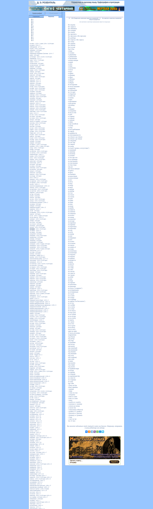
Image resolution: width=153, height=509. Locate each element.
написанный (33, 250)
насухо (31, 353)
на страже (32, 349)
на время (32, 91)
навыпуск (32, 108)
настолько (32, 345)
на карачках (33, 181)
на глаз (32, 114)
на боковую (33, 57)
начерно (32, 399)
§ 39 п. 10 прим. (44, 489)
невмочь (32, 479)
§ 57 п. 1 (39, 429)
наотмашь (32, 225)
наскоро (32, 328)
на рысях (32, 316)
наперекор (33, 240)
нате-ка (32, 356)
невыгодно (33, 503)
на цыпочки (33, 393)
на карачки (33, 182)
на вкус (32, 90)
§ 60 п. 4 (40, 505)
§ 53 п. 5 (37, 156)
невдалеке (33, 436)
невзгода (32, 455)
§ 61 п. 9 (39, 460)
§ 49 (37, 192)
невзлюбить (33, 462)
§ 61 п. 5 (41, 414)
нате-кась (32, 358)
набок (31, 55)
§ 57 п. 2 (39, 426)
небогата (32, 419)
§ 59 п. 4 (38, 457)
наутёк (31, 373)
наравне (32, 287)
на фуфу (32, 384)
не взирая (32, 457)
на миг (31, 210)
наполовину (33, 260)
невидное (32, 472)
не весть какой (34, 449)
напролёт (32, 278)
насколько (32, 326)
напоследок (33, 270)
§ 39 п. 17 (43, 207)
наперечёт (32, 249)
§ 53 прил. (39, 50)
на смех (32, 335)
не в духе (32, 439)
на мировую (33, 212)
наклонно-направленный (36, 186)
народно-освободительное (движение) (40, 305)
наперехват (33, 247)
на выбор (32, 98)
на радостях (33, 288)
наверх (32, 70)
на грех (32, 128)
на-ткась (32, 361)
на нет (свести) (34, 217)
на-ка (31, 177)
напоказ (32, 257)
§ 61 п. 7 (44, 452)
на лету (32, 199)
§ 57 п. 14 (39, 469)
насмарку (32, 331)
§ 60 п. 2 (42, 480)
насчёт (31, 354)
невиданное (33, 467)
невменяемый (33, 474)
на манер (32, 204)
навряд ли (32, 93)
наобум (32, 220)
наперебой (33, 234)
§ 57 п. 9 (40, 482)
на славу (32, 330)
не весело (32, 447)
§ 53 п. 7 (36, 60)
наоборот (32, 219)
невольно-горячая (35, 489)
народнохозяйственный (36, 310)
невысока (32, 507)
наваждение (33, 58)
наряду (32, 318)
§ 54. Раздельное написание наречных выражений (84, 18)
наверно (32, 66)
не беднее (32, 412)
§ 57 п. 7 (39, 422)
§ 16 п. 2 (46, 300)
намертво (32, 209)
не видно (32, 470)
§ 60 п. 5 (39, 467)
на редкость (33, 297)
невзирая (32, 459)
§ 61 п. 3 (38, 432)
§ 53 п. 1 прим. (39, 43)
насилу (32, 321)
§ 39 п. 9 (47, 301)
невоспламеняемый (35, 490)
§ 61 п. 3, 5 (39, 421)
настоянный (33, 348)
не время (32, 500)
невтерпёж (33, 502)
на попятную (33, 263)
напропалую (33, 282)
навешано (32, 80)
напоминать (33, 262)
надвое (32, 129)
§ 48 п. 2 (41, 154)
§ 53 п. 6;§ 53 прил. (41, 235)
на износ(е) (33, 169)
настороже (33, 346)
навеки (31, 62)
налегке (32, 197)
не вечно (32, 450)
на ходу (32, 386)
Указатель (51, 16)
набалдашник (33, 47)
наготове (32, 126)
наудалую (32, 368)
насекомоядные (34, 320)
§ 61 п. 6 (44, 436)
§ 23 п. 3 (37, 298)
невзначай (32, 464)
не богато (32, 421)
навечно (32, 78)
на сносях (32, 336)
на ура (31, 371)
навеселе (32, 75)
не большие (33, 422)
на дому (32, 139)
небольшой (33, 426)
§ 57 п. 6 (38, 472)
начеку (31, 396)
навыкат (32, 101)
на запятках (33, 151)
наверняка (32, 68)
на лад (31, 194)
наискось (32, 174)
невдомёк (32, 437)
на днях (32, 134)
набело (32, 52)
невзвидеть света (34, 454)
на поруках (33, 267)
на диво (32, 131)
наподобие (33, 255)
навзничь (32, 83)
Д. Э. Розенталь (46, 2)
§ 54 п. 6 (44, 57)
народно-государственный (37, 301)
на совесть (33, 338)
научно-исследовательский (37, 376)
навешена (32, 81)
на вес (31, 73)
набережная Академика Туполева (39, 53)
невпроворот (33, 498)
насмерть (32, 333)
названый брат (34, 154)
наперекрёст (33, 242)
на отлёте (32, 222)
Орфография (37, 13)
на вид (31, 86)
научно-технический (35, 383)
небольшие (33, 424)
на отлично (33, 224)
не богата (32, 417)
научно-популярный (35, 378)
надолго (32, 136)
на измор (32, 166)
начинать (32, 404)
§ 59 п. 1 (37, 427)
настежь (32, 343)
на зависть (33, 144)
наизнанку (32, 167)
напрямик (32, 285)
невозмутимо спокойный (36, 487)
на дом (32, 138)
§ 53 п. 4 (39, 57)
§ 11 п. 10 (39, 133)
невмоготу (32, 477)
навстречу (32, 96)
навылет (32, 105)
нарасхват (32, 293)
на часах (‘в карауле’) (35, 394)
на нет (31, 215)
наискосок (32, 172)
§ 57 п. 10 (38, 417)
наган (31, 113)
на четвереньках (34, 401)
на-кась (32, 184)
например (32, 273)
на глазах (32, 116)
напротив (32, 283)
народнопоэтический (35, 306)
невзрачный (33, 465)
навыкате (32, 103)
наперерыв (33, 245)
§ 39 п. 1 (46, 311)
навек (31, 60)
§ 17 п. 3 (45, 258)
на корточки (33, 191)
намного (32, 214)
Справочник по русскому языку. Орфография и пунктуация (95, 2)
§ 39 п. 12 (46, 186)
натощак (32, 363)
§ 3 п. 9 (39, 295)
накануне (32, 179)
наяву (31, 411)
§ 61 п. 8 (41, 449)
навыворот (33, 100)
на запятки (33, 153)
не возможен (33, 482)
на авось (32, 43)
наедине (32, 143)
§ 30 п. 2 (36, 397)
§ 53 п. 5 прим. (40, 244)
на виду (32, 88)
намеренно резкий (35, 207)
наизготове (33, 161)
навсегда (32, 95)
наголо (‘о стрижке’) (35, 121)
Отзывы (73, 462)
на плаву (32, 252)
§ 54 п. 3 (46, 43)
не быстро (32, 432)
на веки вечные (34, 65)
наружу (32, 313)
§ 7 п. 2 (40, 47)
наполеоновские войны (36, 258)
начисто (32, 406)
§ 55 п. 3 (36, 177)
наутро (31, 374)
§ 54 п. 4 (37, 138)
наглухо (32, 119)
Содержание (36, 16)
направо (32, 272)
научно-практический (35, 379)
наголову (32, 123)
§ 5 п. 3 (39, 391)
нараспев (32, 292)
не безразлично (34, 414)
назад (31, 148)
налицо (32, 201)
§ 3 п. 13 (39, 262)
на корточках (33, 189)
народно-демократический (37, 303)
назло (31, 158)
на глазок (32, 118)
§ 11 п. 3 (36, 113)
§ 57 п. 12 (38, 412)
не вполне (32, 493)
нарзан (32, 298)
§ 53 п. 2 (37, 129)
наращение (33, 295)
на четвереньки (34, 402)
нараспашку (33, 290)
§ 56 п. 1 (37, 441)
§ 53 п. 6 (38, 96)
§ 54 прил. (51, 43)
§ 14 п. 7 (51, 53)
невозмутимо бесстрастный (37, 485)
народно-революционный (37, 308)
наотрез (32, 227)
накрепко (32, 192)
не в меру (32, 475)
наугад (31, 366)
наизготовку (33, 162)
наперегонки (33, 237)
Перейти (114, 462)
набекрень (32, 50)
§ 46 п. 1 (39, 341)
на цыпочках (33, 391)
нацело (32, 389)
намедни (32, 206)
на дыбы (32, 141)
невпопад (32, 495)
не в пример (33, 497)
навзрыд (32, 85)
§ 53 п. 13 (37, 124)
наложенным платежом (36, 202)
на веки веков (33, 63)
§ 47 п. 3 (38, 80)
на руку (32, 315)
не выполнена (33, 505)
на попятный (33, 265)
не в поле (32, 492)
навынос (32, 106)
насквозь (32, 325)
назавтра (32, 146)
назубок (32, 159)
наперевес (33, 235)
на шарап (32, 409)
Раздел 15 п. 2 (40, 255)
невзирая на (33, 460)
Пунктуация (53, 13)
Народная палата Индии (36, 300)
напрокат (32, 277)
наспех (31, 340)
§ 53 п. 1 (38, 95)
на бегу (32, 48)
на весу (32, 76)
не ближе (32, 416)
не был (32, 431)
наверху (32, 71)
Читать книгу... (76, 460)
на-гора (32, 124)
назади (32, 149)
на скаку (32, 323)
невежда (32, 441)
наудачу (32, 369)
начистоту (32, 407)
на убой (32, 364)
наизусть (32, 171)
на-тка (31, 359)
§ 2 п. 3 (39, 58)
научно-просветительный (36, 381)
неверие (32, 445)
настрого (32, 351)
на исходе (32, 176)
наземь (32, 156)
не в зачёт (32, 452)
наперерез (32, 244)
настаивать (33, 341)
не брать (32, 427)
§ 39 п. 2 (41, 320)
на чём (31, 397)
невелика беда (34, 444)
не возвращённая (34, 480)
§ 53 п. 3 (38, 209)
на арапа (32, 45)
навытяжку (33, 111)
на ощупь (32, 229)
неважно (32, 434)
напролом (32, 280)
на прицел (32, 275)
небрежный (33, 429)
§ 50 (37, 225)
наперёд (32, 239)
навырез (32, 110)
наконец (32, 187)
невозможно (33, 484)
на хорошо (33, 388)
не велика (32, 442)
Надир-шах (33, 133)
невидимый (33, 469)
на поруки (32, 268)
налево (32, 196)
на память (32, 230)
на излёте (32, 164)
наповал (32, 254)
